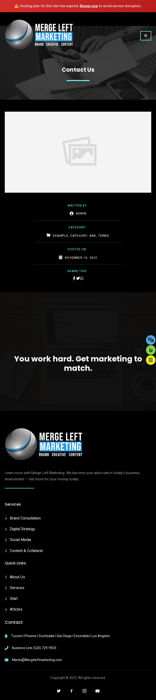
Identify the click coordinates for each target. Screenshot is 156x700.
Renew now (89, 6)
